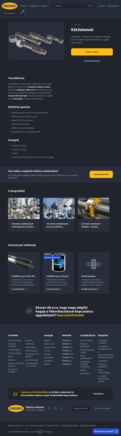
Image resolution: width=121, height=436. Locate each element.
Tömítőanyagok (14, 350)
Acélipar (47, 364)
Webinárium (84, 373)
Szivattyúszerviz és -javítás (87, 351)
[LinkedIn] (55, 408)
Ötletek (83, 370)
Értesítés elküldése (52, 425)
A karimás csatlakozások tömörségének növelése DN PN (22, 227)
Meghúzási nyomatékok (103, 365)
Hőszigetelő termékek (12, 370)
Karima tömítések (15, 340)
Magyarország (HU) (102, 408)
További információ (90, 289)
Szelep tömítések (14, 353)
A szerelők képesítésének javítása (103, 378)
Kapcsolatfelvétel (113, 6)
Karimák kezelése (31, 360)
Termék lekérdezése (92, 61)
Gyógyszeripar (49, 347)
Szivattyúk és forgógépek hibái (104, 347)
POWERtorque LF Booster (57, 276)
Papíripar (47, 351)
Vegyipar (47, 340)
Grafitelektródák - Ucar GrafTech (32, 364)
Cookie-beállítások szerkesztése (19, 432)
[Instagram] (61, 408)
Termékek (23, 6)
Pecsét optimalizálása (86, 357)
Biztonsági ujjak (31, 351)
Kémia (10, 357)
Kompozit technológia (84, 345)
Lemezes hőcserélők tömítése (15, 364)
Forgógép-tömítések (12, 345)
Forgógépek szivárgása (102, 341)
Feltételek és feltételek (88, 425)
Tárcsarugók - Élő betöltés (32, 355)
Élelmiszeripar (49, 344)
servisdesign (45, 431)
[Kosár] (21, 13)
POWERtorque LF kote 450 (23, 276)
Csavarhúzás (103, 361)
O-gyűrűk (28, 340)
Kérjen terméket (92, 52)
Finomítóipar (49, 357)
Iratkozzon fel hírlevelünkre (34, 392)
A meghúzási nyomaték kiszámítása (85, 364)
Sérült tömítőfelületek (104, 371)
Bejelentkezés (9, 13)
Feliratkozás (98, 394)
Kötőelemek (29, 344)
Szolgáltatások (34, 6)
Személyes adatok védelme (69, 425)
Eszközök (102, 6)
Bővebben (44, 6)
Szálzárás (12, 360)
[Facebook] (49, 408)
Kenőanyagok (30, 347)
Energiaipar (48, 361)
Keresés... (73, 6)
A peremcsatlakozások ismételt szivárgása (105, 354)
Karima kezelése (88, 276)
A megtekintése (20, 289)
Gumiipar (47, 354)
